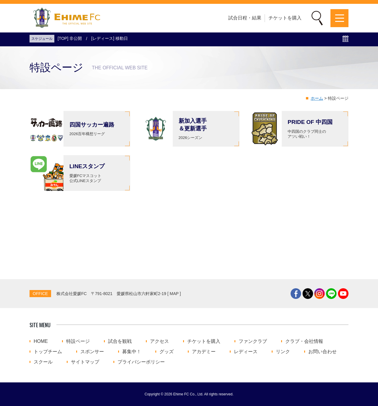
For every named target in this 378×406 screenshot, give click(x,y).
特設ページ (78, 341)
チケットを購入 (285, 17)
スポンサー (92, 351)
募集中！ (131, 351)
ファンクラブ (253, 341)
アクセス (159, 341)
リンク (283, 351)
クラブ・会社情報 (304, 341)
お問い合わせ (322, 351)
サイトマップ (85, 362)
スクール (43, 362)
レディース (246, 351)
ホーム (317, 98)
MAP (174, 293)
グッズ (166, 351)
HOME (41, 341)
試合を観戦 (120, 341)
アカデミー (204, 351)
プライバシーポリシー (141, 362)
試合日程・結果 (244, 17)
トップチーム (48, 351)
